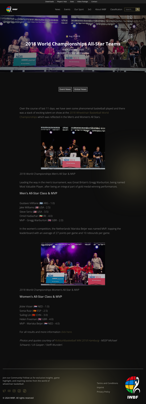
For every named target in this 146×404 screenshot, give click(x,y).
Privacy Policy (103, 391)
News (57, 9)
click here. (66, 336)
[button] (57, 9)
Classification (116, 9)
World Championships (73, 49)
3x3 (89, 9)
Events (67, 9)
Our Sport (79, 9)
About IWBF (100, 9)
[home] (12, 9)
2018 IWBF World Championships (73, 52)
